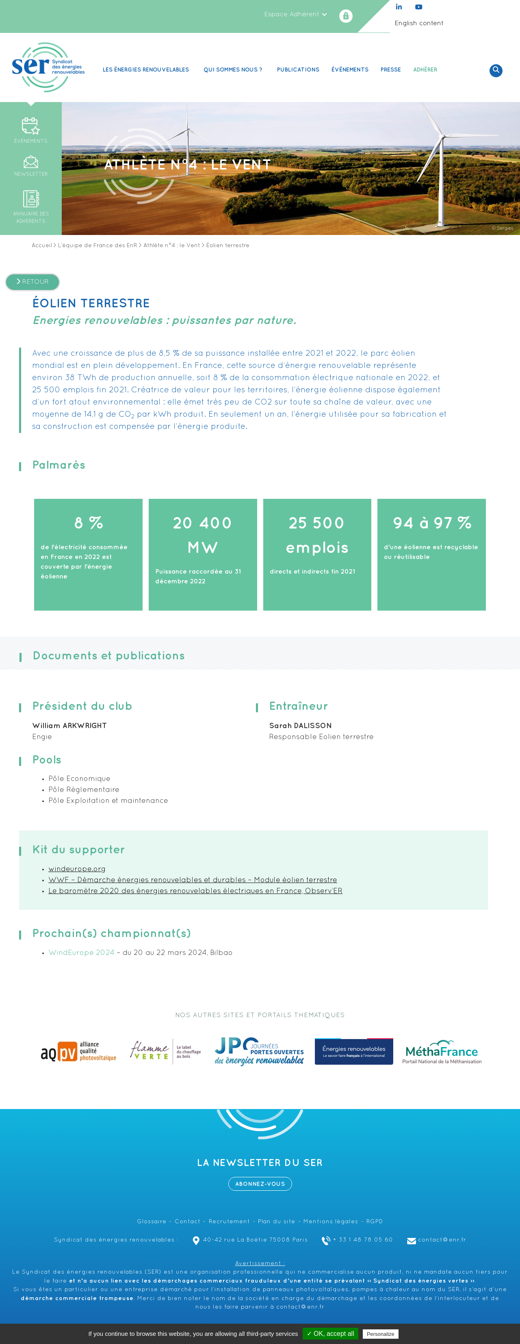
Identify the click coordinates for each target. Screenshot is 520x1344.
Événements (350, 69)
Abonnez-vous (260, 1184)
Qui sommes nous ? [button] (234, 69)
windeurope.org (77, 869)
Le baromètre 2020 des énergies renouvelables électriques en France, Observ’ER (195, 891)
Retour (32, 281)
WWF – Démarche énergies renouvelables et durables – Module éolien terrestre (192, 880)
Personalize (380, 1334)
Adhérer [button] (426, 69)
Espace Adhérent (295, 14)
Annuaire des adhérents (31, 218)
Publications (298, 69)
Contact (188, 1221)
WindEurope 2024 (81, 953)
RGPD (374, 1221)
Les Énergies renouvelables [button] (147, 69)
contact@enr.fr (435, 1240)
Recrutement (229, 1221)
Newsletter (31, 174)
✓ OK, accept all (330, 1333)
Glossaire (152, 1221)
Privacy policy (420, 1334)
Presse (391, 69)
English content (419, 23)
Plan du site (276, 1221)
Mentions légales (330, 1221)
